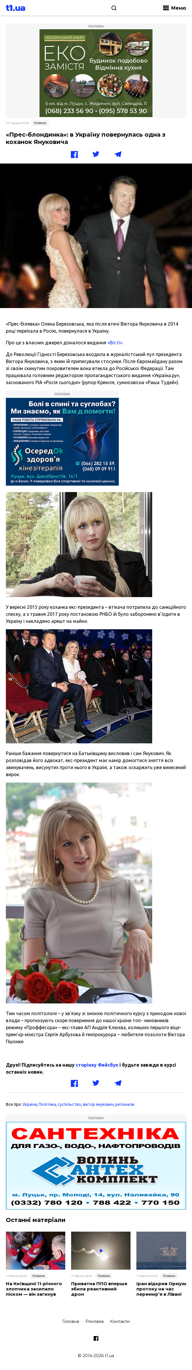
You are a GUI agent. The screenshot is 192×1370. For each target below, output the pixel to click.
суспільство (69, 1104)
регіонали (124, 1104)
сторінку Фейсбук (97, 1065)
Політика (47, 1104)
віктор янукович (98, 1104)
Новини (40, 123)
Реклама (94, 1321)
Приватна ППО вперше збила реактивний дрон (99, 1289)
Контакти (120, 1321)
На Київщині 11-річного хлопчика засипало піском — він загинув (34, 1289)
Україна (30, 1104)
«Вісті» (114, 342)
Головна (70, 1321)
